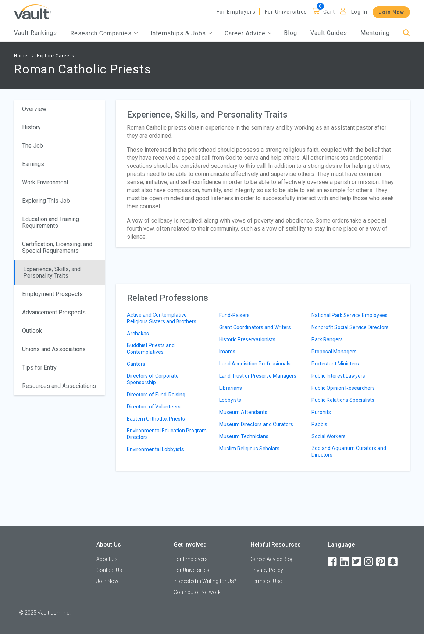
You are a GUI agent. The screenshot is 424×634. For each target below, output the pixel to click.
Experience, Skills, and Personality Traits (52, 272)
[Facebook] (333, 562)
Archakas (138, 333)
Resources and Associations (59, 385)
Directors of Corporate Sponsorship (153, 379)
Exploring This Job (46, 200)
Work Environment (45, 182)
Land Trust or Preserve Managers (257, 376)
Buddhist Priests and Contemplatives (151, 348)
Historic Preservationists (247, 339)
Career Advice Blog (272, 559)
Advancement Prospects (54, 312)
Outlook (32, 330)
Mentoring (375, 32)
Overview (34, 108)
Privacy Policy (266, 570)
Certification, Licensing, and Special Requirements (57, 247)
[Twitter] (357, 562)
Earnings (33, 164)
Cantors (136, 364)
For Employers (236, 12)
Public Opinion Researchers (343, 388)
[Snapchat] (393, 562)
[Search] (406, 33)
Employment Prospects (52, 294)
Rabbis (319, 424)
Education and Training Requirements (50, 222)
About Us (107, 559)
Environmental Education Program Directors (167, 434)
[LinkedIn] (345, 562)
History (31, 127)
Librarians (230, 388)
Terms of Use (266, 581)
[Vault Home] (32, 11)
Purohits (321, 412)
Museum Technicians (243, 436)
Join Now (391, 12)
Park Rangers (327, 339)
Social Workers (328, 436)
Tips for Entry (39, 367)
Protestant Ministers (335, 364)
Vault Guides (328, 32)
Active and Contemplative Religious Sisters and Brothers (161, 318)
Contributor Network (197, 592)
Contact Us (109, 570)
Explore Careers (55, 55)
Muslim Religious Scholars (249, 448)
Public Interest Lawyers (338, 376)
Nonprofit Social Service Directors (350, 327)
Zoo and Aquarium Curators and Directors (348, 451)
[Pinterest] (381, 562)
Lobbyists (230, 400)
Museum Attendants (243, 412)
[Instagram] (369, 562)
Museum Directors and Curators (256, 424)
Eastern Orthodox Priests (156, 419)
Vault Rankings (35, 32)
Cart (329, 12)
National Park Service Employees (349, 315)
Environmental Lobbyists (155, 449)
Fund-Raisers (234, 315)
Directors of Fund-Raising (156, 394)
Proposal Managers (334, 351)
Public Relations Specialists (342, 400)
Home (21, 55)
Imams (227, 351)
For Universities (286, 12)
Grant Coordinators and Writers (255, 327)
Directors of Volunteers (154, 407)
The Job (32, 145)
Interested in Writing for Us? (205, 581)
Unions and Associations (54, 349)
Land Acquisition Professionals (255, 364)
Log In (359, 12)
